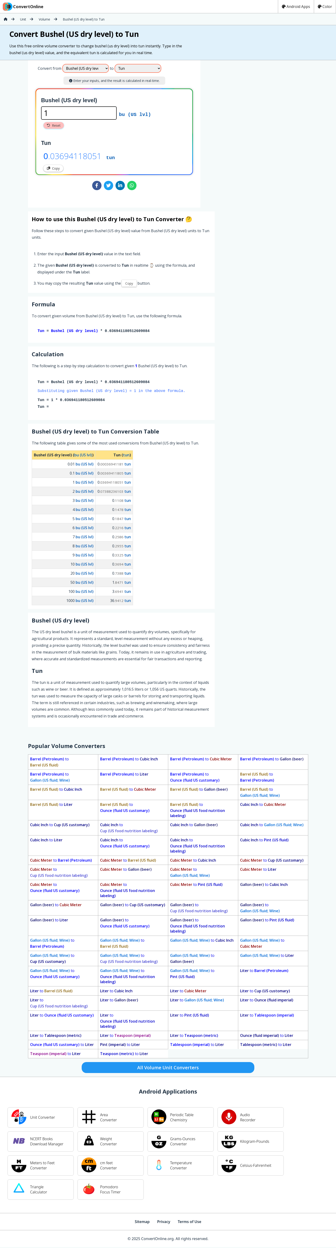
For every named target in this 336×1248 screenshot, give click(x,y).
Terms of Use (189, 1222)
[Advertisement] (239, 132)
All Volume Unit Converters (168, 1068)
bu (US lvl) (135, 114)
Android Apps (296, 6)
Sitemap (142, 1222)
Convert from (49, 68)
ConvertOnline (22, 6)
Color (325, 6)
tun (110, 157)
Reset (53, 125)
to (49, 763)
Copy (53, 168)
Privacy (163, 1222)
